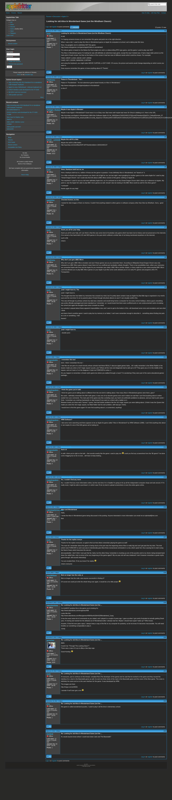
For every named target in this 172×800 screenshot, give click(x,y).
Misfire (12, 29)
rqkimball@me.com (55, 510)
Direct (19, 74)
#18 (165, 572)
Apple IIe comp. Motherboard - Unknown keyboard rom (25, 87)
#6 (165, 197)
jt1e (48, 704)
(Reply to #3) (66, 137)
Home (8, 13)
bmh (49, 34)
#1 (165, 31)
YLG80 (9, 114)
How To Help (145, 13)
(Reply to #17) (64, 572)
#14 (165, 447)
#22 (165, 701)
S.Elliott (9, 124)
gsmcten (50, 640)
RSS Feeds (11, 142)
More (41, 97)
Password (10, 56)
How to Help (25, 174)
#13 (165, 417)
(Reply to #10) (65, 357)
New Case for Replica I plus (15, 117)
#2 (165, 77)
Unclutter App (29, 74)
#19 (165, 602)
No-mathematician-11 (13, 109)
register (54, 27)
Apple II (64, 16)
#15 (165, 477)
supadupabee (52, 390)
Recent (20, 13)
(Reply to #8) (66, 287)
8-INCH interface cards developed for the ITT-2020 (24, 89)
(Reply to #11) (66, 387)
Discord (12, 26)
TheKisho (51, 80)
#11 (165, 357)
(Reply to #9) (66, 327)
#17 (165, 537)
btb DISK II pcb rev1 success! (17, 92)
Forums (13, 13)
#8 (165, 257)
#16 (165, 507)
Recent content (12, 43)
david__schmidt (53, 140)
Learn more (10, 35)
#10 (165, 327)
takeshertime (52, 606)
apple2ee (51, 200)
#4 (165, 137)
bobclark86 (10, 129)
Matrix (12, 24)
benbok (50, 734)
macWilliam (52, 576)
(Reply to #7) (66, 257)
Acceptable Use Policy (15, 147)
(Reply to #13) (66, 447)
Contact (163, 13)
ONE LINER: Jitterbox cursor (15, 122)
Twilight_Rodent (54, 110)
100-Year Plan (155, 13)
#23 (165, 731)
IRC (11, 22)
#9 (165, 287)
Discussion (56, 16)
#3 (165, 107)
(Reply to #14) (67, 477)
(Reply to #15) (65, 507)
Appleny (9, 119)
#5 (165, 167)
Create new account (15, 61)
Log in (48, 27)
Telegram (13, 33)
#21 (165, 671)
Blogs (10, 137)
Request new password (16, 64)
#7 (165, 227)
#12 (165, 387)
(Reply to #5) (67, 197)
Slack (12, 31)
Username (10, 52)
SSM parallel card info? (16, 94)
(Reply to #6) (66, 227)
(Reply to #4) (66, 167)
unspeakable (52, 360)
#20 (165, 637)
